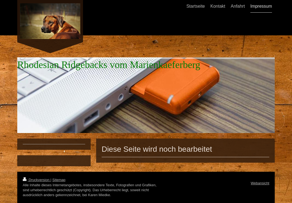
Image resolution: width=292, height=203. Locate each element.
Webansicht (260, 183)
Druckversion (36, 180)
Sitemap (58, 180)
